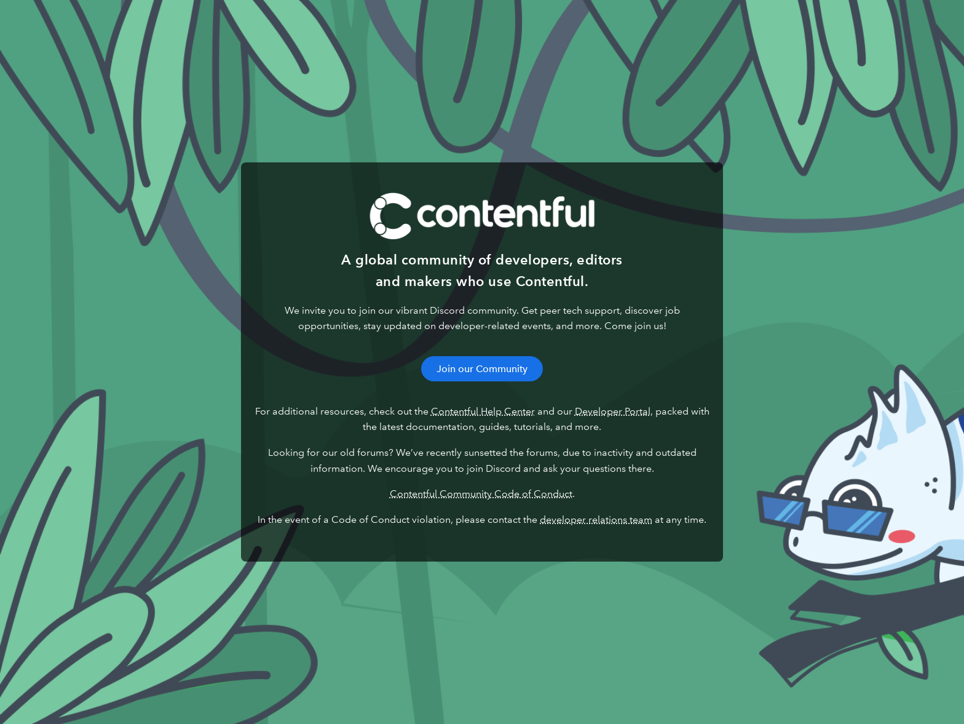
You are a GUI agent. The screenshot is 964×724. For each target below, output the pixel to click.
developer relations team (596, 519)
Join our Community (482, 369)
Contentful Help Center (483, 411)
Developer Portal (612, 411)
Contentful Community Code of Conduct (481, 493)
